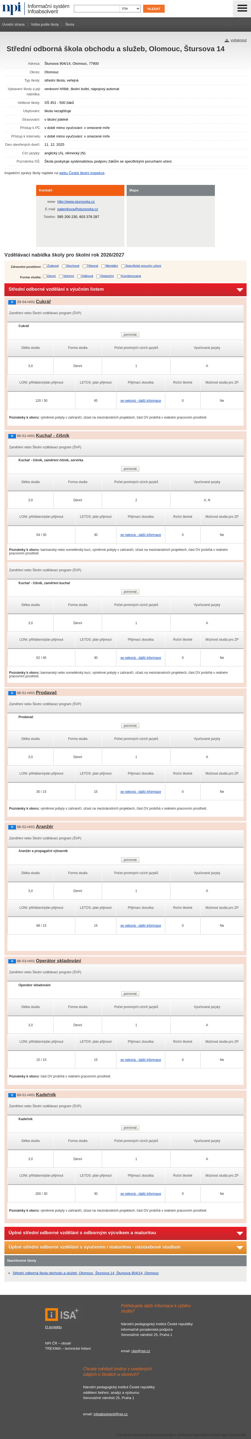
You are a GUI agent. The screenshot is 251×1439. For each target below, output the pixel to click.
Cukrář (43, 301)
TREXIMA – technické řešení (68, 1348)
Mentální (112, 265)
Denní (51, 275)
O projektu (53, 1327)
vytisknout (239, 40)
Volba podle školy (45, 24)
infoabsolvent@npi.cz (111, 1414)
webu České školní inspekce (82, 173)
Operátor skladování (58, 960)
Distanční (107, 275)
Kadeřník (46, 1094)
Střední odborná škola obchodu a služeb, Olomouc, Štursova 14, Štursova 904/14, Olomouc (86, 1273)
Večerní (68, 275)
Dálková (87, 275)
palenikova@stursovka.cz (77, 209)
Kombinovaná (131, 275)
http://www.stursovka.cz (76, 202)
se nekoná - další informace (140, 401)
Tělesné (92, 265)
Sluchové (72, 265)
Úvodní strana (13, 24)
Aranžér (44, 826)
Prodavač (46, 692)
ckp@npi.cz (141, 1351)
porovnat (130, 334)
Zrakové (53, 265)
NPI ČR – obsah (58, 1343)
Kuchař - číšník (52, 435)
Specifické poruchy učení (143, 265)
